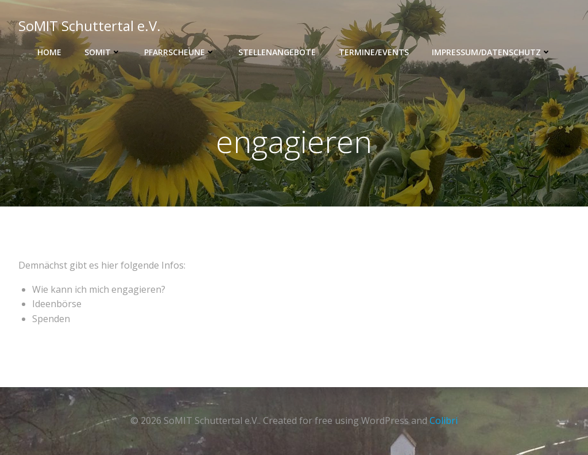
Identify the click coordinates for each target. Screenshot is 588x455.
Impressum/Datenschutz (491, 52)
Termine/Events (374, 52)
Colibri (444, 420)
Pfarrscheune (179, 52)
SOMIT (102, 52)
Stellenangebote (277, 52)
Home (49, 52)
